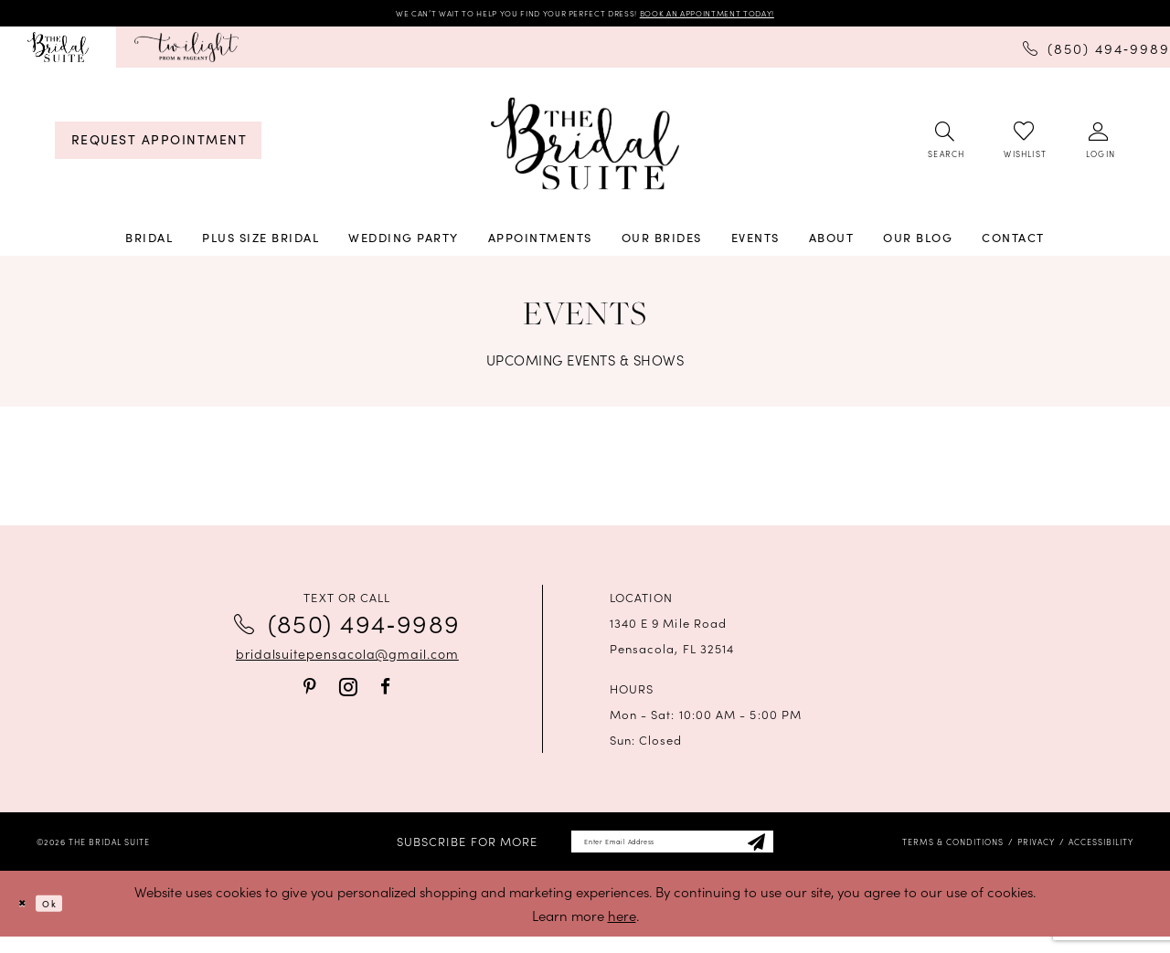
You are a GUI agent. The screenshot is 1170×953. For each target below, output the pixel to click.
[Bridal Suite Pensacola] (58, 53)
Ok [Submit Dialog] (68, 919)
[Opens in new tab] (186, 53)
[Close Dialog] (27, 921)
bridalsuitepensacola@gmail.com (347, 660)
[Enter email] (672, 853)
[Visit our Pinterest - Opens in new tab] (309, 692)
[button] (1099, 147)
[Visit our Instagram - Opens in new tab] (348, 693)
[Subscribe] (800, 853)
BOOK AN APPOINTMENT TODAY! (766, 16)
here (622, 931)
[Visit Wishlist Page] (1024, 147)
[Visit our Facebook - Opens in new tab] (385, 692)
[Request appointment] (158, 146)
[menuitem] (58, 53)
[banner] (585, 150)
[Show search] (945, 147)
